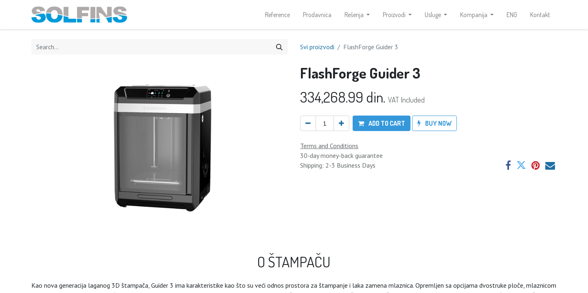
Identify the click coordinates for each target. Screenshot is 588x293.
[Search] (279, 47)
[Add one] (341, 123)
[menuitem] (277, 15)
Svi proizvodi (317, 47)
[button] (381, 123)
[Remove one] (308, 123)
